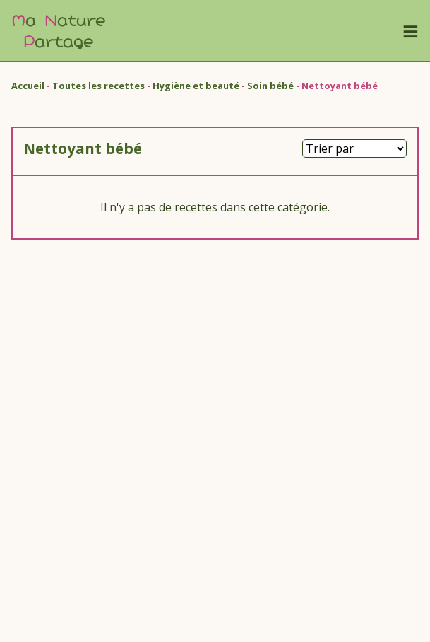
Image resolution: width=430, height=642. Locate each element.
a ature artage (58, 30)
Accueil (27, 85)
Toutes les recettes (98, 85)
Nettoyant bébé (339, 85)
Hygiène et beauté (196, 85)
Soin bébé (270, 85)
